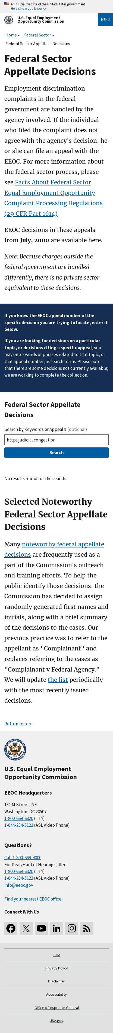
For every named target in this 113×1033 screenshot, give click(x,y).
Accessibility (56, 994)
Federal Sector (37, 35)
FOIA (56, 954)
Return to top (17, 724)
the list (58, 679)
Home (11, 35)
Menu (105, 19)
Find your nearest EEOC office (32, 899)
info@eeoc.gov (18, 885)
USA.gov (56, 1020)
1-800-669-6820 (18, 818)
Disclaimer (56, 981)
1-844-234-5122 (18, 825)
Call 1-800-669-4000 (22, 858)
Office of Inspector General (56, 1007)
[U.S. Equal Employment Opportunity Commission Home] (44, 20)
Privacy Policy (56, 968)
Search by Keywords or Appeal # (45, 429)
